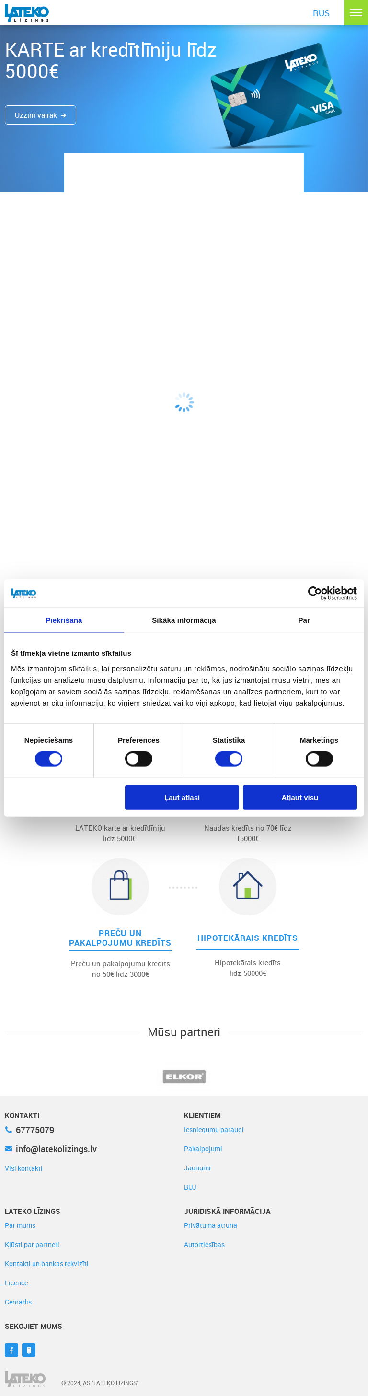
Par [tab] (304, 620)
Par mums (20, 1225)
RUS (321, 13)
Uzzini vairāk (40, 115)
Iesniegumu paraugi (214, 1129)
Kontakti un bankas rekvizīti (47, 1263)
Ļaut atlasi (182, 797)
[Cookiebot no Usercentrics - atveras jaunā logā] (315, 593)
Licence (16, 1282)
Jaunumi (197, 1167)
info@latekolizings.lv (51, 1149)
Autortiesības (204, 1244)
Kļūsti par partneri (32, 1244)
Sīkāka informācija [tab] (184, 620)
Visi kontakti (24, 1168)
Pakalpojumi (203, 1148)
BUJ (190, 1186)
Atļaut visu (300, 797)
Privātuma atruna (210, 1225)
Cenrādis (18, 1301)
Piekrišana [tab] (64, 620)
